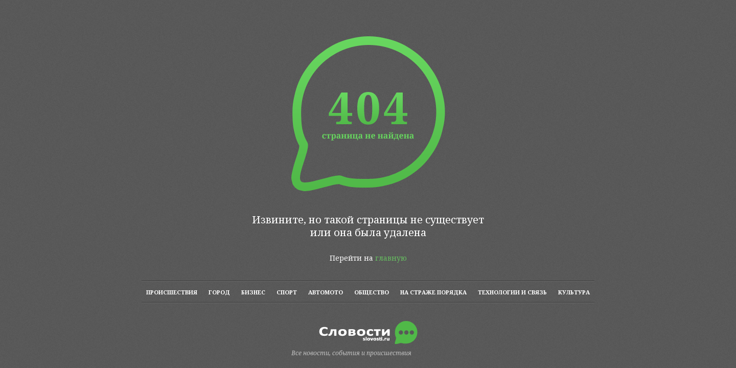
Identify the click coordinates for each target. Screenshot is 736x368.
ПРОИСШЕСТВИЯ (171, 292)
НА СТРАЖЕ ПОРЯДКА (433, 292)
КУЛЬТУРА (574, 292)
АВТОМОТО (325, 292)
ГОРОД (219, 292)
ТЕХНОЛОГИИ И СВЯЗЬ (512, 292)
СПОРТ (287, 292)
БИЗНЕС (253, 292)
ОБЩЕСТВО (371, 292)
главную (391, 258)
